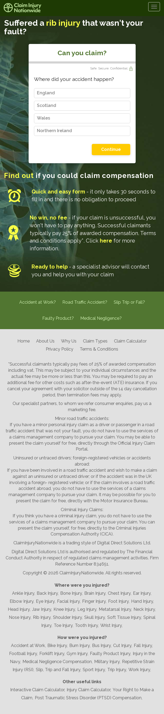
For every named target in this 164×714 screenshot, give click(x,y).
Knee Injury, (65, 609)
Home (23, 341)
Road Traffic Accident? (84, 302)
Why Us (69, 341)
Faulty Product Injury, (110, 653)
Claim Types (95, 341)
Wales (43, 118)
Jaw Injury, (42, 609)
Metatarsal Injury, (115, 609)
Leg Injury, (87, 609)
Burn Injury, (79, 645)
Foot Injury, (118, 601)
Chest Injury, (119, 593)
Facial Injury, (69, 601)
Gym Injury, (77, 653)
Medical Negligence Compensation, (57, 661)
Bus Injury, (102, 645)
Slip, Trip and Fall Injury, (58, 669)
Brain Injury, (95, 593)
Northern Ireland (54, 130)
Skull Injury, (95, 617)
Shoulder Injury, (68, 617)
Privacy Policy (59, 349)
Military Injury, (107, 661)
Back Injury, (48, 593)
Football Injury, (23, 653)
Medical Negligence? (101, 318)
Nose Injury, (20, 617)
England (46, 92)
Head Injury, (19, 609)
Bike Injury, (57, 645)
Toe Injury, (63, 625)
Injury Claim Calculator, (89, 689)
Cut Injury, (122, 645)
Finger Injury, (94, 601)
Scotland (46, 105)
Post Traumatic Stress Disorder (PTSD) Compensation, (88, 697)
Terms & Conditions (99, 349)
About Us (45, 341)
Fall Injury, (143, 645)
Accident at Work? (37, 302)
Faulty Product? (58, 318)
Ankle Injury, (23, 593)
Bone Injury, (71, 593)
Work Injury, (139, 669)
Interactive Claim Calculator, (37, 689)
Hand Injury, (142, 601)
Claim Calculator (130, 341)
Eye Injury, (45, 601)
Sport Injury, (94, 669)
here (106, 240)
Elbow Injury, (22, 601)
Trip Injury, (117, 669)
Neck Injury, (145, 609)
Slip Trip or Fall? (129, 302)
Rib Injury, (42, 617)
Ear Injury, (142, 593)
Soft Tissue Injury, (124, 617)
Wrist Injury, (111, 625)
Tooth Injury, (87, 625)
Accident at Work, (28, 645)
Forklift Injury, (52, 653)
